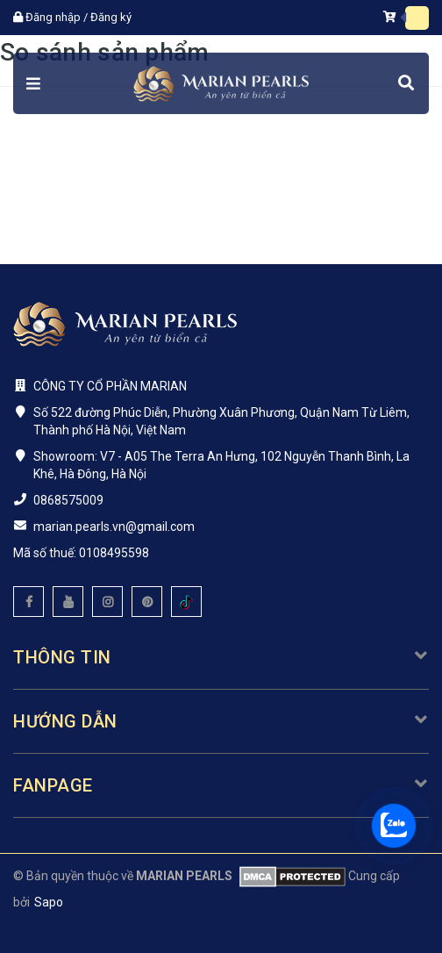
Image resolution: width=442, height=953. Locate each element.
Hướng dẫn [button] (221, 721)
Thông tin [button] (221, 657)
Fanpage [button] (221, 785)
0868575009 (68, 500)
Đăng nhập (53, 17)
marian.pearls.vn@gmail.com (114, 526)
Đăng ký (111, 17)
